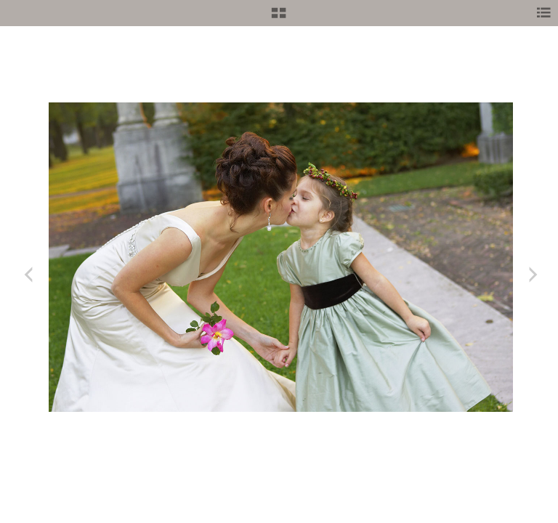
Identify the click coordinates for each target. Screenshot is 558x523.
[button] (278, 18)
